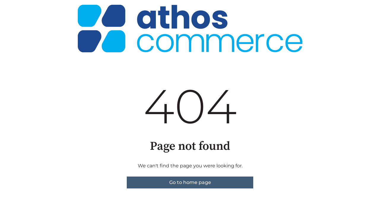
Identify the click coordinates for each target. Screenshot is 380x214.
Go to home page (190, 182)
